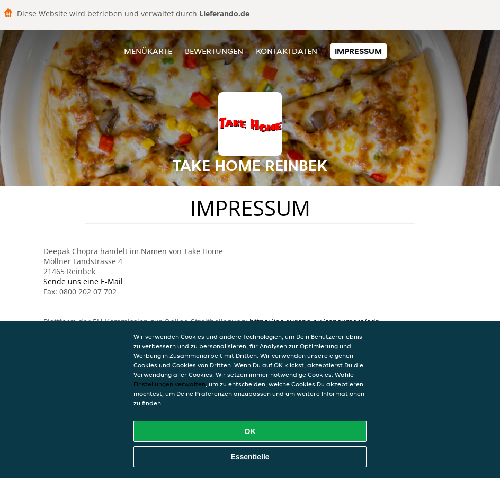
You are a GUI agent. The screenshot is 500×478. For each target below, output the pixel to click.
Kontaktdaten (286, 51)
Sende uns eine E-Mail (83, 281)
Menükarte (148, 51)
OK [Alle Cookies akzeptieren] (250, 431)
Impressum (358, 51)
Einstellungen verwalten (169, 384)
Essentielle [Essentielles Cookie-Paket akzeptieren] (249, 457)
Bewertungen (214, 51)
